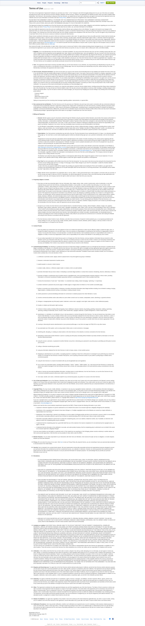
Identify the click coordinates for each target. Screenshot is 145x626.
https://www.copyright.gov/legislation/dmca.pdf (86, 397)
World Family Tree (98, 619)
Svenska (58, 624)
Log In (102, 2)
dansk (85, 624)
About (41, 619)
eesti (54, 624)
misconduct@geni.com (50, 42)
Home (39, 3)
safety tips (51, 44)
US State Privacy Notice (69, 619)
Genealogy (57, 3)
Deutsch (94, 624)
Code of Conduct (85, 619)
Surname (52, 619)
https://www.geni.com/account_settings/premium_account (52, 147)
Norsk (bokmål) (80, 624)
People (44, 3)
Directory (46, 619)
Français (70, 624)
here (61, 442)
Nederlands (89, 624)
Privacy (61, 619)
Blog (91, 619)
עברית (74, 624)
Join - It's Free (110, 2)
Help (104, 619)
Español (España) (64, 624)
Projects (50, 3)
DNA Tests (65, 3)
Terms (56, 619)
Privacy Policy (62, 17)
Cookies (78, 619)
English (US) (49, 624)
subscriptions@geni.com (86, 150)
